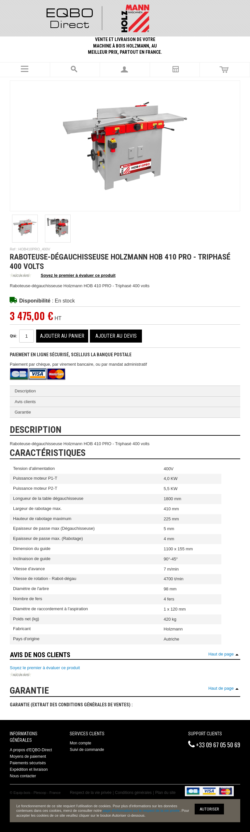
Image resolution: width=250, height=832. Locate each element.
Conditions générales (133, 792)
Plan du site (165, 792)
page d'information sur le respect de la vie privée (141, 810)
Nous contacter (23, 776)
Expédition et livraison (29, 769)
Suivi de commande (87, 749)
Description (25, 390)
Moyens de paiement (28, 756)
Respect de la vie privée (91, 792)
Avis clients (25, 401)
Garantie (23, 412)
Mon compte (80, 743)
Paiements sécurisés (28, 763)
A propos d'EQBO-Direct (31, 750)
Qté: (13, 335)
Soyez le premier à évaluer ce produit (63, 275)
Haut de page (221, 654)
